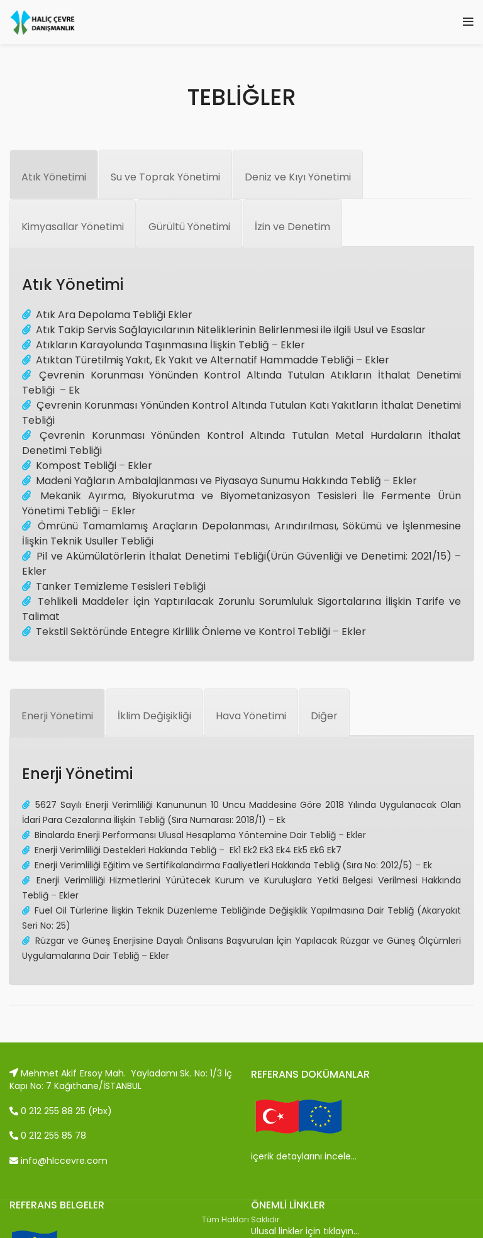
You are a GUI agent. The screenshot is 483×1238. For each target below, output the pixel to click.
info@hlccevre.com (58, 1160)
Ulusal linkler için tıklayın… (305, 1231)
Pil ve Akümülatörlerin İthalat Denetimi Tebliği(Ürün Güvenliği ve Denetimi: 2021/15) (243, 556)
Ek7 (334, 850)
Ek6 (317, 850)
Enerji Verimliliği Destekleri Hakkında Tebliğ (125, 850)
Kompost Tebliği (76, 465)
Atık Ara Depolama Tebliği (102, 314)
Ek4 (283, 850)
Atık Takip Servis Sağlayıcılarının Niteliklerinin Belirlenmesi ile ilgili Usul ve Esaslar (231, 330)
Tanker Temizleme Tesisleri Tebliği (119, 586)
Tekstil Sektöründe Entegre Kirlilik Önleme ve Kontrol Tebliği (183, 631)
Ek (74, 390)
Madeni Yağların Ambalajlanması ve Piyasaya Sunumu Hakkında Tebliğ (208, 480)
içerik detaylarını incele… (304, 1156)
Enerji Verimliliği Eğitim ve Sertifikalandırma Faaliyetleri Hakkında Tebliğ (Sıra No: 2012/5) (223, 865)
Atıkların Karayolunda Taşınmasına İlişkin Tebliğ (152, 345)
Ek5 (301, 850)
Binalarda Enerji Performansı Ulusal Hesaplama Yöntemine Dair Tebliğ (185, 835)
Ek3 (267, 850)
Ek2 (250, 850)
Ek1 (235, 850)
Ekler (180, 314)
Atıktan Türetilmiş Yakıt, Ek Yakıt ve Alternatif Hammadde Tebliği (194, 360)
